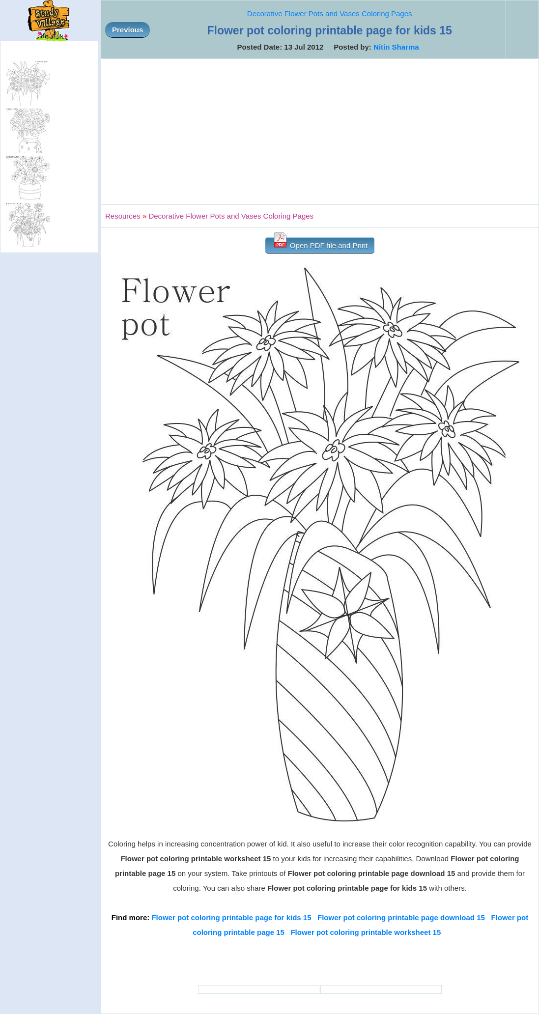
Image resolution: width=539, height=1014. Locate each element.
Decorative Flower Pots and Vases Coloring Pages (329, 13)
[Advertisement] (320, 131)
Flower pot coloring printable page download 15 (401, 917)
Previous (127, 30)
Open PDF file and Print (320, 243)
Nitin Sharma (396, 47)
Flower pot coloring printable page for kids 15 (231, 917)
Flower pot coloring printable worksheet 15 (365, 932)
